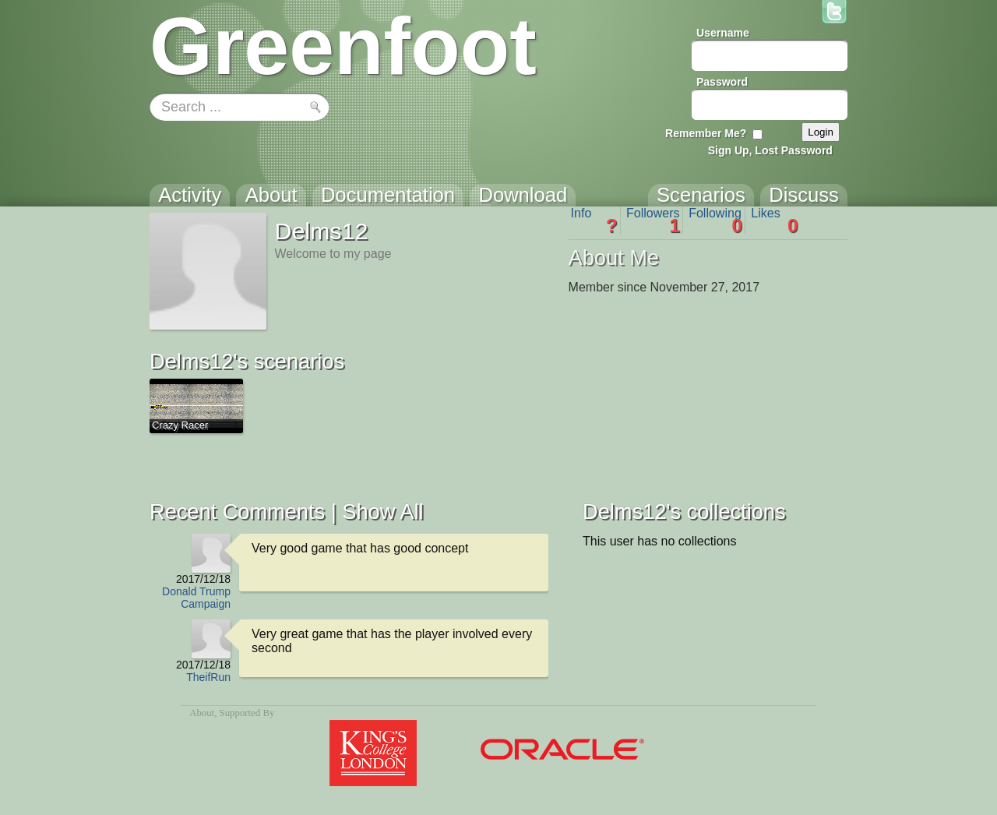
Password (722, 82)
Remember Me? (705, 133)
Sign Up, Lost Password (770, 150)
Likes (774, 220)
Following (715, 220)
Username (722, 32)
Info (594, 220)
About (201, 712)
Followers (653, 220)
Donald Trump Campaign (196, 597)
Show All (382, 511)
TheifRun (208, 677)
